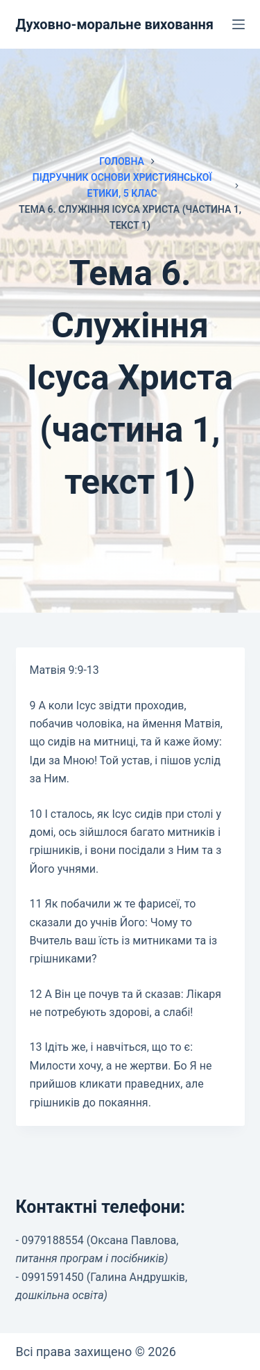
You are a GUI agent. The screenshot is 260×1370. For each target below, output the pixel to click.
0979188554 (52, 1240)
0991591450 (52, 1277)
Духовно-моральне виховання (115, 24)
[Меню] (238, 24)
